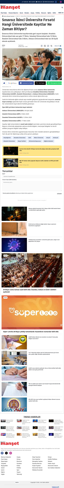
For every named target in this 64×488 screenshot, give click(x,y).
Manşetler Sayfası (37, 461)
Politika (38, 13)
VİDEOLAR (39, 1)
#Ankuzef (55, 137)
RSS (17, 482)
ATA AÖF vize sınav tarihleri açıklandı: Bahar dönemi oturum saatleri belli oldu (44, 400)
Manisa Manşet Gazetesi (8, 16)
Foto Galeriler (36, 459)
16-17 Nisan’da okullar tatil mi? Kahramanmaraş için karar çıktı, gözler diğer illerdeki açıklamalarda (44, 353)
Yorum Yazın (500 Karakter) (9, 179)
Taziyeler (3, 463)
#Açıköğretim (7, 137)
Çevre (2, 470)
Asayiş (32, 13)
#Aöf (29, 137)
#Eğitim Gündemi (48, 141)
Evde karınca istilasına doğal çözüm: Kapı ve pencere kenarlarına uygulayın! (42, 224)
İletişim (50, 461)
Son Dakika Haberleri (54, 468)
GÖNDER (59, 193)
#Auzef (48, 137)
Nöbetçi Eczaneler (37, 470)
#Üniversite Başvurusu (35, 141)
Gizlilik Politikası (52, 459)
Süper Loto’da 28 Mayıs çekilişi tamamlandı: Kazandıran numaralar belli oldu (31, 332)
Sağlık (2, 474)
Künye (50, 457)
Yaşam (19, 472)
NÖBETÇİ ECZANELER (49, 1)
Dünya (19, 459)
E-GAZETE (32, 1)
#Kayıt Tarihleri (22, 141)
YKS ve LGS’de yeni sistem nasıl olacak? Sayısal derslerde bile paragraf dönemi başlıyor (44, 384)
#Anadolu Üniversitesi (19, 137)
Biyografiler (4, 465)
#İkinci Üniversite (38, 137)
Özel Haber (4, 13)
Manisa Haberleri (13, 13)
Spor (18, 470)
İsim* (3, 174)
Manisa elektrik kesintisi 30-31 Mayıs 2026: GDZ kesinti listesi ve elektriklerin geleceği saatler (44, 209)
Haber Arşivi (51, 463)
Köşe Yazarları (36, 457)
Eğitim (49, 13)
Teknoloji (19, 474)
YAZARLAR (25, 1)
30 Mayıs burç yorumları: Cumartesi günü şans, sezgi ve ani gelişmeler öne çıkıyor (44, 240)
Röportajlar (4, 461)
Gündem (26, 13)
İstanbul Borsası (37, 463)
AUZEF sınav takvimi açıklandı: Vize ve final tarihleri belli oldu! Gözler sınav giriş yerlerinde (45, 368)
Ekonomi (43, 13)
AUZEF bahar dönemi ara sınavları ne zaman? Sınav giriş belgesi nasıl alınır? (43, 337)
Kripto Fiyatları (36, 465)
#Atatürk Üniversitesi (9, 141)
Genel (21, 13)
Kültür (54, 13)
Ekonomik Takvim (37, 468)
